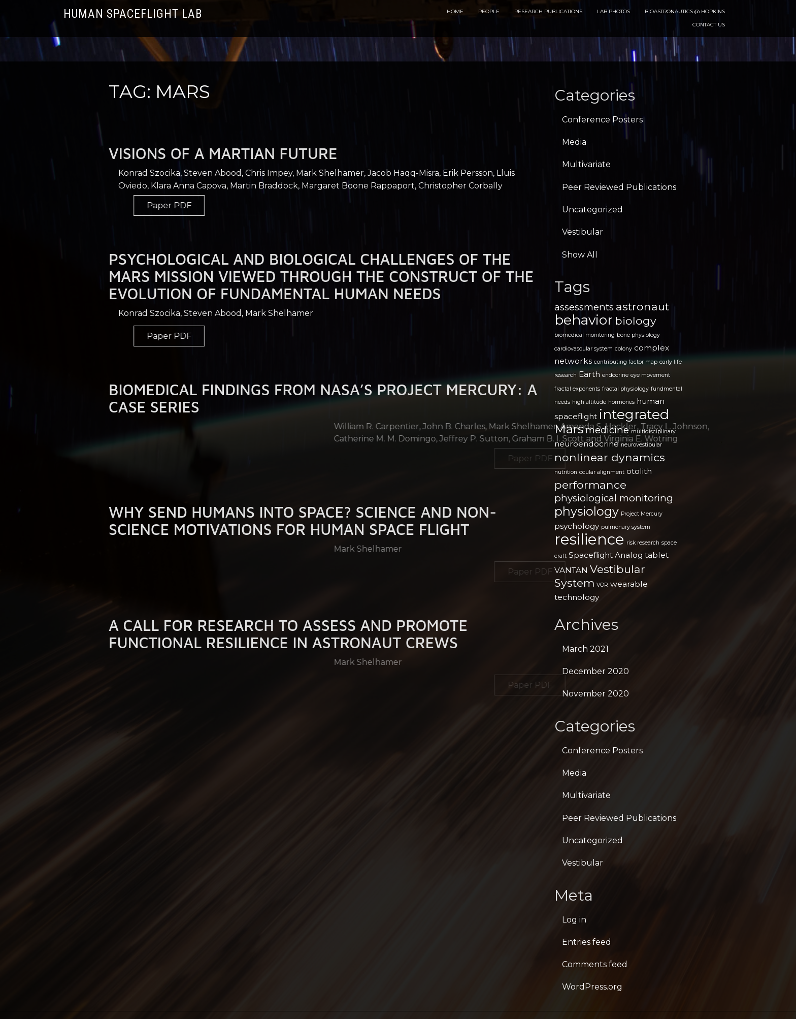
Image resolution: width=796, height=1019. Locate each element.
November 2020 (595, 693)
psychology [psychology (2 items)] (576, 526)
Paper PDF (206, 205)
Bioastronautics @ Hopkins (685, 11)
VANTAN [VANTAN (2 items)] (571, 570)
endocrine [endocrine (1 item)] (615, 375)
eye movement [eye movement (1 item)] (650, 375)
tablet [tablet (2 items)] (657, 555)
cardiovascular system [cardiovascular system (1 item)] (583, 348)
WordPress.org (592, 987)
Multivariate (586, 164)
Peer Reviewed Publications (619, 187)
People (489, 11)
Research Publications (548, 11)
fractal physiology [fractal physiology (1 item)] (625, 389)
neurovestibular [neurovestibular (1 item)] (641, 444)
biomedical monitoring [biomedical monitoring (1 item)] (584, 335)
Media (574, 142)
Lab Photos (613, 11)
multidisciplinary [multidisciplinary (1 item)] (653, 431)
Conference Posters (602, 119)
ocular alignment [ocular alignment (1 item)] (601, 472)
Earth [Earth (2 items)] (589, 374)
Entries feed (586, 942)
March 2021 (585, 649)
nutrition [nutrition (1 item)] (565, 472)
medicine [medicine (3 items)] (607, 430)
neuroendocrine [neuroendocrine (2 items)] (586, 444)
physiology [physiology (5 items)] (586, 511)
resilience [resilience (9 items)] (589, 539)
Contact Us (708, 24)
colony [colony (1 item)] (623, 348)
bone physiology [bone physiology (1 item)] (638, 335)
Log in (574, 920)
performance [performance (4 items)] (590, 484)
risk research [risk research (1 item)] (642, 542)
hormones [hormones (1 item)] (621, 402)
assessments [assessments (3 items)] (584, 307)
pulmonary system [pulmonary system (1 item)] (625, 527)
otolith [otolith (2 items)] (639, 471)
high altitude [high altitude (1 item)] (589, 402)
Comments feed (594, 964)
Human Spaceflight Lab (132, 14)
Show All (580, 255)
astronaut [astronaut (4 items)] (642, 306)
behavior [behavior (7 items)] (583, 319)
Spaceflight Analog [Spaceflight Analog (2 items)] (606, 555)
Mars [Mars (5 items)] (568, 429)
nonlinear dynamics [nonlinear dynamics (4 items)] (609, 457)
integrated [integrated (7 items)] (634, 414)
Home (455, 11)
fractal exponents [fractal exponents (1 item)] (577, 389)
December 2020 (595, 671)
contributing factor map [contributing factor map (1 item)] (625, 362)
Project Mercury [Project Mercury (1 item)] (641, 514)
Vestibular (582, 232)
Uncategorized (592, 209)
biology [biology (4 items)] (635, 320)
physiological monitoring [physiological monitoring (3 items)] (613, 498)
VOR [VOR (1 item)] (602, 585)
